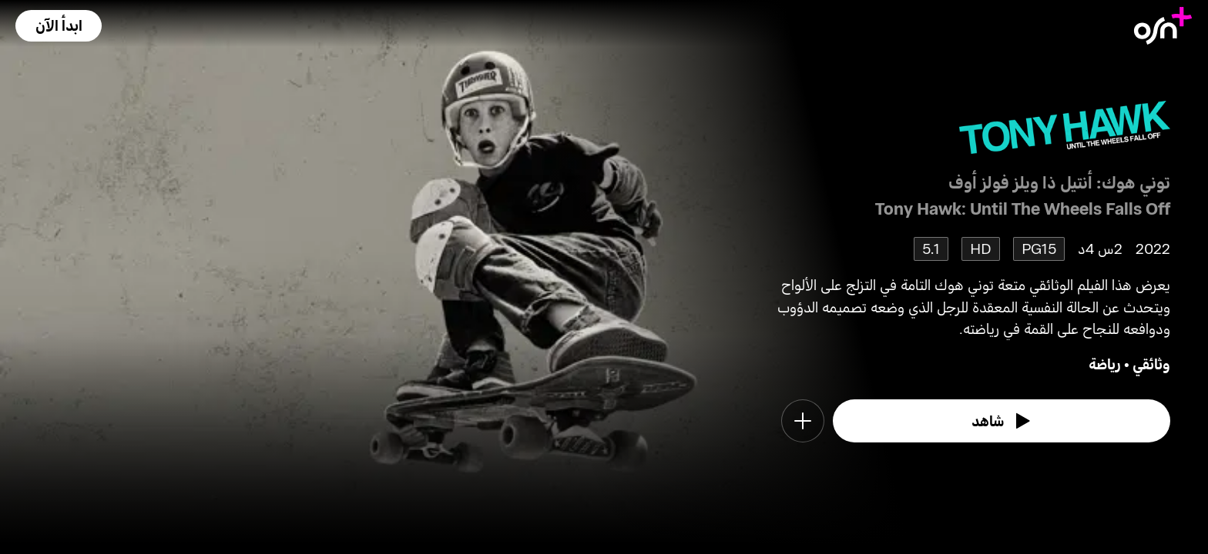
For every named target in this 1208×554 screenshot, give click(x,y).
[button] (58, 26)
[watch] (1001, 420)
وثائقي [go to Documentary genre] (1151, 363)
